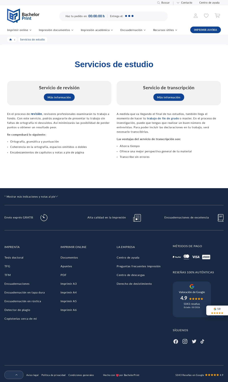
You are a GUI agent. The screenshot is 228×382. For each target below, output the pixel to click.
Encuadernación (131, 30)
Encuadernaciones (17, 283)
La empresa (126, 247)
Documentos (69, 257)
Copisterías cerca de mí (20, 318)
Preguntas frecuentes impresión (139, 266)
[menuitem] (12, 375)
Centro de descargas (131, 275)
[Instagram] (185, 341)
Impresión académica (95, 30)
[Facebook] (175, 341)
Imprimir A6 (69, 309)
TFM (7, 275)
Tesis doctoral (14, 257)
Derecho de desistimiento (134, 283)
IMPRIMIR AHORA (205, 29)
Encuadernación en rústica (22, 301)
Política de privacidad (54, 375)
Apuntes (66, 266)
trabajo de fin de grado (163, 118)
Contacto (186, 2)
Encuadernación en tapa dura (24, 292)
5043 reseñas (192, 303)
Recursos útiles (163, 30)
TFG (7, 266)
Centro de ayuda (209, 2)
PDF (63, 275)
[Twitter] (194, 341)
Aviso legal (32, 375)
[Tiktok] (202, 341)
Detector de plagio (17, 309)
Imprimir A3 (69, 283)
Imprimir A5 (69, 301)
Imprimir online (17, 30)
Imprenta (12, 247)
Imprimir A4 (69, 292)
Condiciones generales (81, 375)
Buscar (165, 2)
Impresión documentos (54, 30)
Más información (59, 97)
